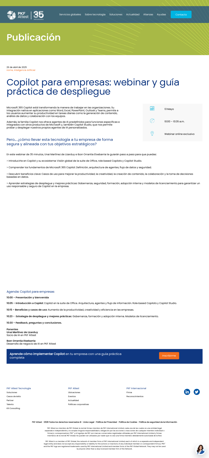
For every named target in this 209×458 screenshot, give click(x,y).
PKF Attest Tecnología (19, 388)
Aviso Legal (88, 422)
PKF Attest (73, 388)
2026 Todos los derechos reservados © (62, 422)
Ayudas (161, 14)
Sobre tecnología (95, 14)
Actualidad (132, 14)
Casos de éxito (14, 396)
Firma (129, 392)
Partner (10, 400)
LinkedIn (187, 392)
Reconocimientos (134, 396)
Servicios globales (70, 14)
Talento (10, 404)
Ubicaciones (74, 392)
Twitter (196, 392)
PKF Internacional (136, 388)
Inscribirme (169, 355)
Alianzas (148, 14)
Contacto (181, 14)
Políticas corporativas (78, 404)
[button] (200, 449)
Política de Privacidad (106, 422)
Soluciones (115, 14)
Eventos (72, 396)
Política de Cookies (128, 422)
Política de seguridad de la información (158, 422)
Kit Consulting (13, 408)
